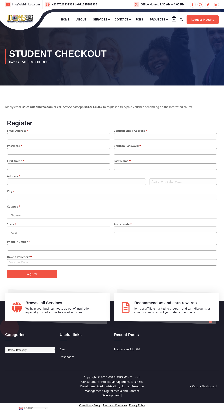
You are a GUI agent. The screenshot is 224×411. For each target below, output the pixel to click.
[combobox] (112, 214)
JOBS (139, 19)
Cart (62, 350)
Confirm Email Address (131, 131)
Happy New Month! (127, 350)
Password (15, 146)
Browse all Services (44, 303)
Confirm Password (128, 146)
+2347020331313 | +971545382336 (74, 4)
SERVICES (100, 19)
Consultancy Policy (89, 406)
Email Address (18, 131)
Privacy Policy (137, 406)
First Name (16, 161)
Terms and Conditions (115, 406)
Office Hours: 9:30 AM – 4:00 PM (162, 4)
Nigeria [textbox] (16, 215)
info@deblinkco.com (26, 4)
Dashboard (67, 358)
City (11, 191)
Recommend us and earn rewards (165, 303)
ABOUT (81, 19)
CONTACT (121, 19)
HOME (65, 19)
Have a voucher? (20, 257)
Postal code (123, 224)
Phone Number (19, 242)
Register (32, 274)
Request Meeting (202, 20)
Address (14, 176)
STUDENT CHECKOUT (37, 62)
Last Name (122, 161)
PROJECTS (157, 19)
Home (13, 62)
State (12, 224)
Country (14, 206)
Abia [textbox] (14, 233)
